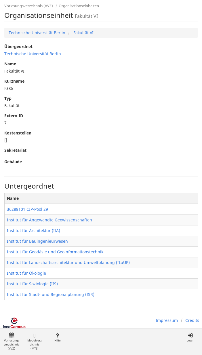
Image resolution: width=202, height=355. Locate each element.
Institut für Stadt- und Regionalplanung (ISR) (50, 294)
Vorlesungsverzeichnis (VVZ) (28, 5)
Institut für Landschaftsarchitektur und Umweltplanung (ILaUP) (68, 262)
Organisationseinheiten (79, 5)
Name (10, 64)
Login (190, 337)
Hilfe (57, 337)
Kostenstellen (17, 133)
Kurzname (14, 81)
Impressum (167, 320)
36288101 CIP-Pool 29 (27, 209)
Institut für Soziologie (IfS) (32, 283)
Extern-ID (13, 115)
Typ (8, 98)
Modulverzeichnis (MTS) (34, 341)
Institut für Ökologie (26, 273)
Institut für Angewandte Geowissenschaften (49, 220)
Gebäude (13, 161)
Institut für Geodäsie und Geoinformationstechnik (55, 252)
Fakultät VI (83, 32)
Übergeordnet (18, 46)
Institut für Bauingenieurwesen (37, 241)
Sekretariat (15, 150)
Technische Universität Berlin (37, 32)
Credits (192, 320)
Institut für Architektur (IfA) (33, 230)
